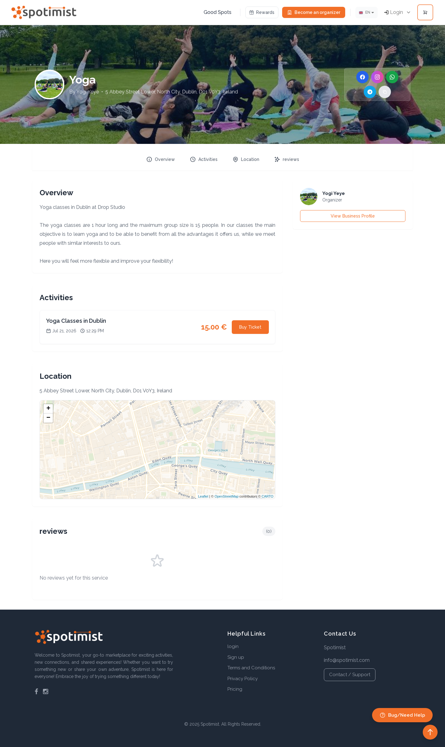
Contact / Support (349, 674)
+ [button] (48, 408)
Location (245, 159)
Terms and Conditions (251, 668)
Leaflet (203, 496)
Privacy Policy (242, 678)
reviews (286, 159)
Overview (160, 159)
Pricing (234, 689)
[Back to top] (430, 732)
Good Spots (217, 12)
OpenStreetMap (226, 496)
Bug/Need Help (402, 715)
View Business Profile (353, 216)
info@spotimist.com (347, 660)
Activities (204, 159)
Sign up (235, 657)
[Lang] (366, 12)
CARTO (267, 496)
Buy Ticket (250, 327)
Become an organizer (313, 12)
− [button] (48, 418)
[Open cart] (425, 12)
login (233, 646)
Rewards (261, 12)
